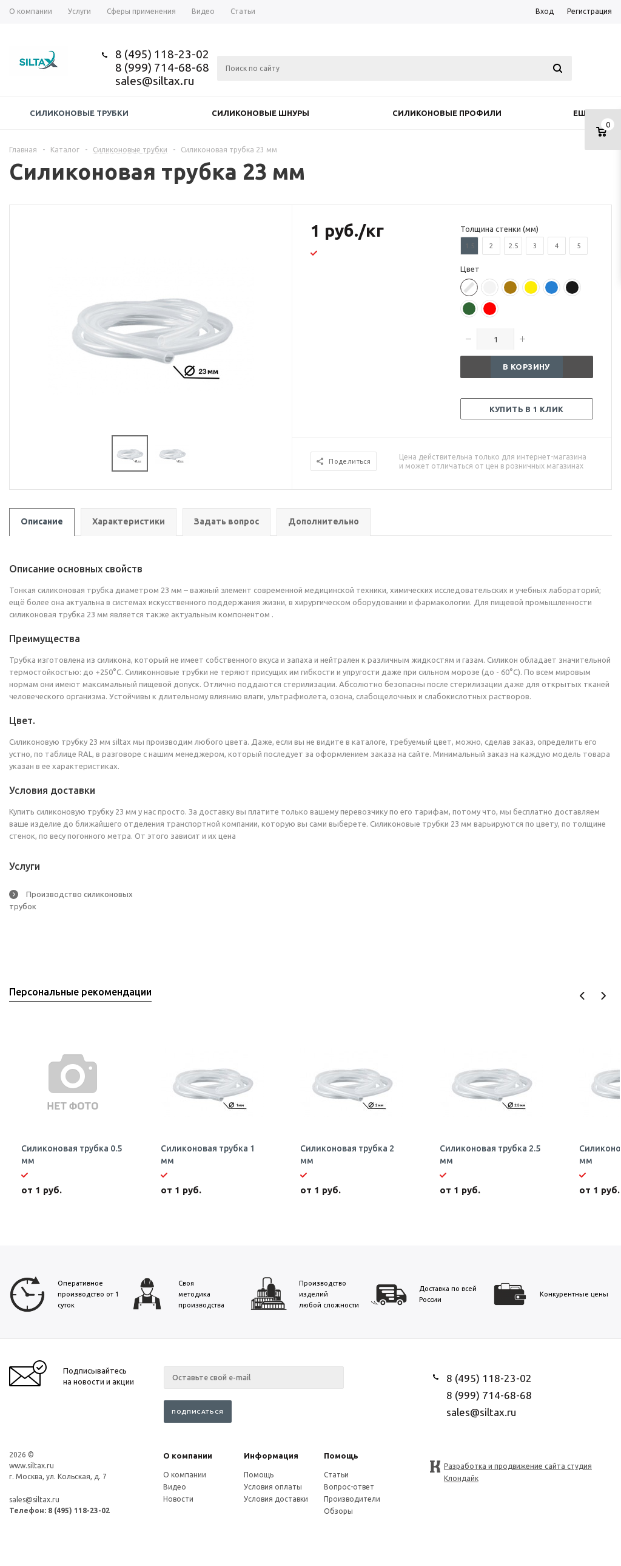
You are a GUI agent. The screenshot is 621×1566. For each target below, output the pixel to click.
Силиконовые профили (447, 113)
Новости (178, 1499)
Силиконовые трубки (79, 113)
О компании (187, 1455)
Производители (352, 1499)
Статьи (336, 1475)
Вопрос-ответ (349, 1487)
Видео (174, 1487)
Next (603, 996)
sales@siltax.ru (155, 80)
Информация (271, 1455)
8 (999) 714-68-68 (162, 67)
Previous (582, 996)
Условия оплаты (273, 1487)
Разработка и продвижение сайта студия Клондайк (518, 1467)
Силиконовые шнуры (260, 113)
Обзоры (338, 1511)
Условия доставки (276, 1499)
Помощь (341, 1455)
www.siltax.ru (31, 1465)
